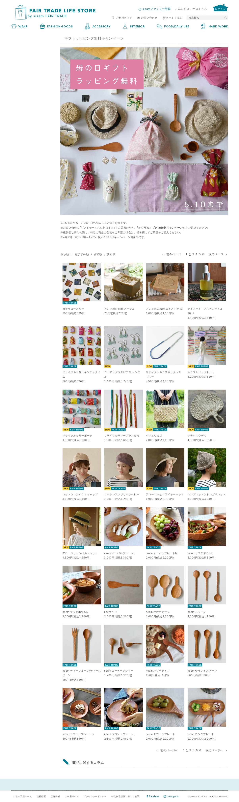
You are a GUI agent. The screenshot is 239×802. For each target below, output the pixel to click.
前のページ (173, 254)
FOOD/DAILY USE (173, 26)
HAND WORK (214, 26)
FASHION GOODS (56, 26)
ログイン (220, 9)
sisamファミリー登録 (157, 9)
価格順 (97, 254)
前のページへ (169, 750)
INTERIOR (134, 26)
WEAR (19, 26)
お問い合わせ (147, 17)
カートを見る (172, 17)
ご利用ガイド (122, 17)
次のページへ (214, 750)
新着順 (111, 254)
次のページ (216, 254)
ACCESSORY (98, 26)
